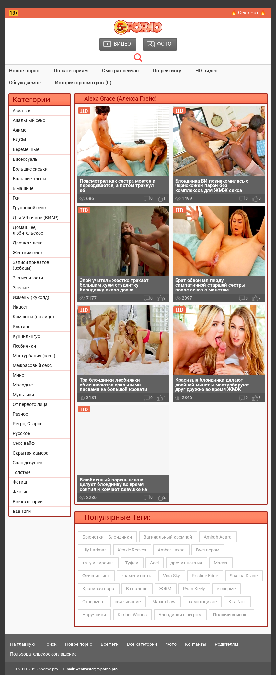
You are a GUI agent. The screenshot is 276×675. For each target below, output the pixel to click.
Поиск (50, 644)
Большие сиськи (30, 169)
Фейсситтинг (95, 575)
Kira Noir (237, 601)
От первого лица (30, 404)
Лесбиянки (24, 346)
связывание (128, 601)
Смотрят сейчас (120, 71)
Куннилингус (26, 336)
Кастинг (21, 326)
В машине (23, 188)
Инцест (20, 307)
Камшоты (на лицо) (33, 316)
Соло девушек (27, 462)
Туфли (131, 562)
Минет (19, 375)
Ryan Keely (194, 588)
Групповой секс (29, 207)
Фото (171, 644)
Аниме (19, 130)
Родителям (226, 644)
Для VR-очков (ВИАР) (36, 217)
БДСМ (19, 139)
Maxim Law (164, 601)
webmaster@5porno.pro (97, 669)
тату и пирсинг (97, 562)
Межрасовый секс (32, 365)
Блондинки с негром (179, 614)
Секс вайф (24, 443)
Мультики (23, 394)
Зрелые (21, 287)
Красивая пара (98, 588)
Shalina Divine (244, 575)
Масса (220, 562)
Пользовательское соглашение (43, 654)
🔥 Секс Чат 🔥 (248, 13)
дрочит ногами (186, 562)
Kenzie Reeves (132, 549)
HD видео (206, 71)
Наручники (94, 614)
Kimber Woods (132, 614)
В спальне (136, 588)
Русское (21, 433)
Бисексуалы (26, 159)
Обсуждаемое (25, 83)
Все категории (28, 501)
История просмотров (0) (83, 83)
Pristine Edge (205, 575)
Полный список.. (231, 614)
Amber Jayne (171, 549)
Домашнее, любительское (28, 230)
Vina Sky (171, 575)
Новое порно (24, 71)
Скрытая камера (31, 453)
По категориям (71, 71)
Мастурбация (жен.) (34, 355)
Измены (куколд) (31, 297)
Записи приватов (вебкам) (31, 265)
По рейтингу (167, 71)
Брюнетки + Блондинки (107, 536)
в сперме (226, 588)
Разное (20, 414)
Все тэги (110, 644)
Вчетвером (207, 549)
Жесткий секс (27, 252)
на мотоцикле (202, 601)
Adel (154, 562)
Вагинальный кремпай (168, 536)
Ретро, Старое (27, 423)
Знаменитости (28, 277)
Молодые (23, 384)
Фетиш (20, 482)
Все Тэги (22, 511)
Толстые (21, 472)
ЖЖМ (165, 588)
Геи (16, 198)
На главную (22, 644)
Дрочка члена (28, 242)
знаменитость (136, 575)
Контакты (195, 644)
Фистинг (21, 491)
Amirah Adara (218, 536)
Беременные (26, 149)
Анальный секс (29, 120)
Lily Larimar (94, 549)
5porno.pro (48, 669)
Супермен (92, 601)
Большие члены (29, 178)
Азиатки (21, 110)
